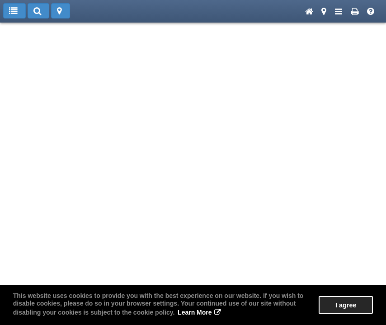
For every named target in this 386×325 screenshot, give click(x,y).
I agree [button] (345, 305)
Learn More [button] (195, 312)
